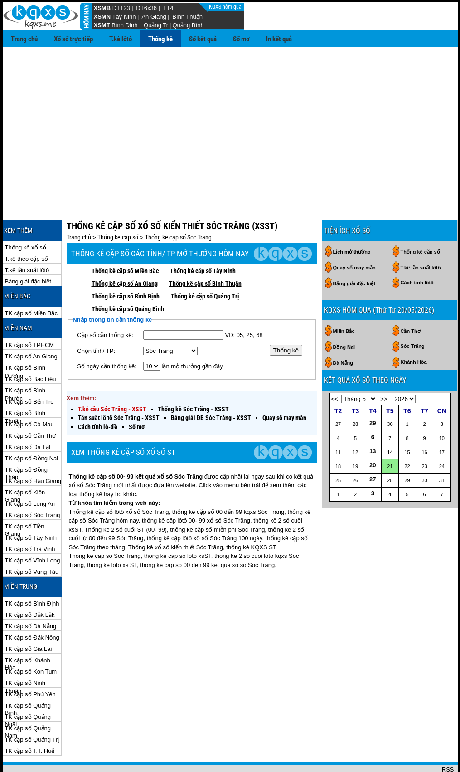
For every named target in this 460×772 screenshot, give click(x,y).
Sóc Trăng (413, 316)
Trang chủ (24, 39)
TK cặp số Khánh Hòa (27, 631)
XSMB (102, 8)
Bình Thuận (187, 16)
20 (372, 435)
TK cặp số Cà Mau (29, 394)
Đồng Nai (344, 317)
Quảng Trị (156, 25)
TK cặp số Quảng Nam (28, 699)
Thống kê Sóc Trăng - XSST (193, 379)
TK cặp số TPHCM (29, 315)
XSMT (102, 25)
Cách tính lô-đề (97, 397)
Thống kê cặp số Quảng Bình (128, 279)
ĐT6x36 (146, 8)
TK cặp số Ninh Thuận (25, 654)
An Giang (153, 16)
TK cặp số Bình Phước (25, 361)
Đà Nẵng (343, 333)
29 (372, 393)
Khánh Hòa (414, 332)
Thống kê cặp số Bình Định (126, 266)
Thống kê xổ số (25, 218)
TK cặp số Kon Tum (31, 642)
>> (383, 369)
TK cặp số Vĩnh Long (32, 531)
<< (334, 369)
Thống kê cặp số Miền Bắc (125, 241)
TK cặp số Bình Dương (25, 338)
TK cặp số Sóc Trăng (32, 485)
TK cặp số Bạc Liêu (30, 349)
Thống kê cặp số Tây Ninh (203, 241)
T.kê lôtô (120, 39)
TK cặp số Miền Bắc (31, 283)
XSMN (102, 16)
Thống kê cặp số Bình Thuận (205, 254)
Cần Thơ (411, 301)
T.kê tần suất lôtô (27, 240)
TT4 (168, 8)
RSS (448, 740)
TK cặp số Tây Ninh (31, 508)
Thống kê (160, 39)
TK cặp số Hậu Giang (33, 451)
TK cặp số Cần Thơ (30, 406)
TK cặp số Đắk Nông (32, 608)
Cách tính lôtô (417, 253)
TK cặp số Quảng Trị (32, 710)
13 (372, 421)
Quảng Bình (187, 25)
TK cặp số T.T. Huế (30, 721)
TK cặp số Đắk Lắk (30, 585)
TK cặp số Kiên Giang (25, 463)
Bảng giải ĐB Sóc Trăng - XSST (211, 388)
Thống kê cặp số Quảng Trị (205, 266)
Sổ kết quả (203, 39)
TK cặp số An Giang (31, 326)
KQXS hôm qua (226, 7)
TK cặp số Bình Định (32, 574)
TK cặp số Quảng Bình (28, 676)
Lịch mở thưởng (352, 222)
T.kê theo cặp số (26, 229)
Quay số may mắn (284, 388)
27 (372, 449)
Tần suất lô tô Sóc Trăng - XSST (119, 388)
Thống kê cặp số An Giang (125, 254)
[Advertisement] (230, 115)
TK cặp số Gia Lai (28, 619)
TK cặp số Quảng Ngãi (28, 688)
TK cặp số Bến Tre (29, 372)
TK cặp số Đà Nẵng (31, 596)
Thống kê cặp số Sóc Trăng (178, 207)
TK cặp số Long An (30, 474)
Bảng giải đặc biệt (28, 252)
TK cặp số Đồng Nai (31, 428)
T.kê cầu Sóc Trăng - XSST (112, 379)
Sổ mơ (241, 39)
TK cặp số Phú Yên (30, 664)
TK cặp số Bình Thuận (25, 384)
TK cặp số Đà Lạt (28, 417)
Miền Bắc (344, 301)
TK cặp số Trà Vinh (30, 519)
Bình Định (124, 25)
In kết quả (279, 39)
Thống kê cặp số (117, 207)
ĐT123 (121, 8)
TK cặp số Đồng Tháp (26, 441)
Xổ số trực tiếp (73, 39)
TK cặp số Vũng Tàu (32, 542)
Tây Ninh (124, 16)
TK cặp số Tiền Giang (24, 497)
